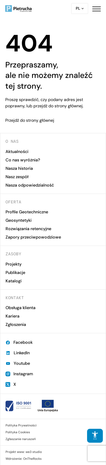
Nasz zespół (17, 176)
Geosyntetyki (19, 220)
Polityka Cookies (18, 432)
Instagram (19, 374)
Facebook (19, 342)
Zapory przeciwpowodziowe (33, 237)
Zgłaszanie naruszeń (21, 439)
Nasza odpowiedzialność (30, 185)
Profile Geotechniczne (27, 212)
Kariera (12, 316)
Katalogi (14, 281)
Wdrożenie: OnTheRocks (24, 459)
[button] (96, 8)
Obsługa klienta (21, 307)
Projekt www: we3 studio (24, 452)
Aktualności (17, 151)
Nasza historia (19, 168)
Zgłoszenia (16, 324)
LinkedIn (18, 353)
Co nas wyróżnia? (23, 160)
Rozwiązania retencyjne (28, 228)
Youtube (18, 363)
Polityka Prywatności (21, 425)
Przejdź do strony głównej (29, 120)
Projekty (14, 264)
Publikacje (15, 272)
